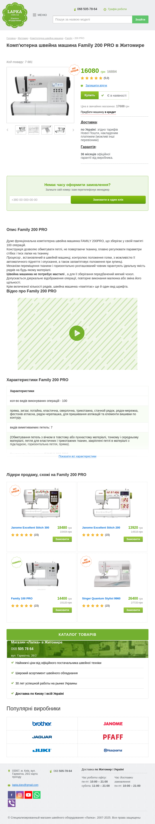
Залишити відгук (96, 85)
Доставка (89, 122)
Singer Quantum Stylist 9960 (101, 598)
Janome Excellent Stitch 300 (30, 527)
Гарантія (88, 147)
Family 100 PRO (21, 598)
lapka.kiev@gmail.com (25, 784)
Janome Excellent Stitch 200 (101, 527)
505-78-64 (87, 9)
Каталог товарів (77, 635)
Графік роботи (117, 9)
